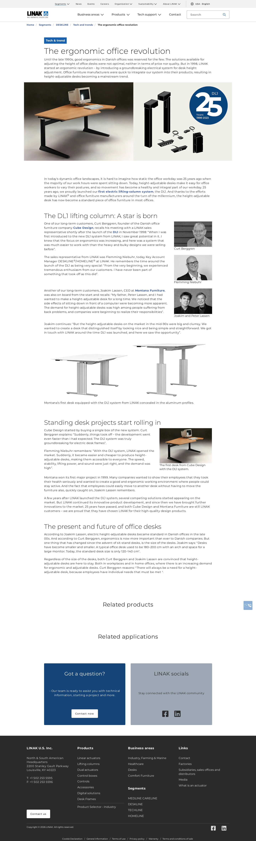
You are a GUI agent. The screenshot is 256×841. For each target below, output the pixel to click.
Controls (83, 781)
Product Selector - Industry (96, 807)
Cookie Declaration (72, 839)
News (79, 4)
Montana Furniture (150, 290)
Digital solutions (88, 793)
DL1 (115, 232)
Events (91, 4)
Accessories (85, 787)
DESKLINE (135, 804)
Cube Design (83, 227)
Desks (132, 770)
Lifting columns (88, 764)
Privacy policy (137, 839)
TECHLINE (135, 810)
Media (183, 779)
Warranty (153, 839)
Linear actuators (88, 758)
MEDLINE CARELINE (142, 798)
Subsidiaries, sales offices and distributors (199, 772)
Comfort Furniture (141, 775)
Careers (104, 4)
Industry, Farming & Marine (147, 758)
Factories (185, 764)
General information (97, 839)
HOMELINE (136, 816)
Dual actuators (87, 770)
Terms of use (119, 839)
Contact (184, 758)
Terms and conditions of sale (177, 839)
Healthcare (136, 764)
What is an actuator (193, 785)
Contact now (84, 713)
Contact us (38, 814)
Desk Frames (86, 799)
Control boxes (87, 775)
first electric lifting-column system (125, 191)
